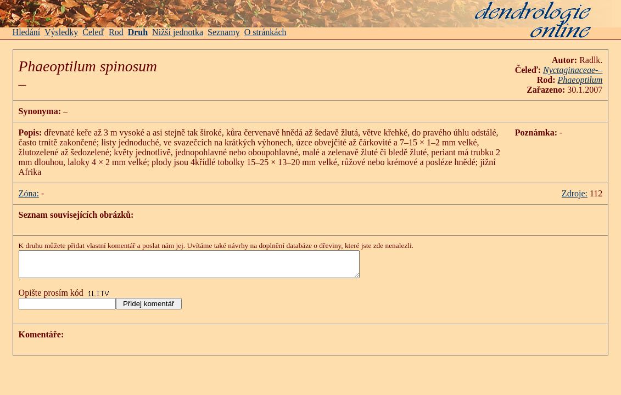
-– (572, 70)
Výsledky (61, 32)
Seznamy (224, 32)
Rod (116, 32)
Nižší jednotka (177, 32)
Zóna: (29, 193)
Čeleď (93, 32)
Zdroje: (575, 193)
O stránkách (265, 32)
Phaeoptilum (580, 79)
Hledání (27, 32)
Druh (138, 32)
